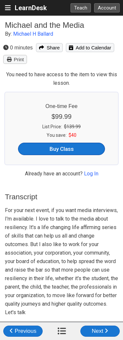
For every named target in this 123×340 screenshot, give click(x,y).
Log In (91, 173)
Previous (23, 331)
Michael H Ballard (33, 34)
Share (49, 47)
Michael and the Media (44, 25)
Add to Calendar (90, 47)
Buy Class (62, 149)
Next (100, 331)
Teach (80, 8)
